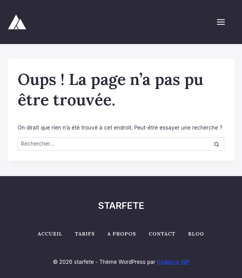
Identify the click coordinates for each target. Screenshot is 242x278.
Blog (196, 234)
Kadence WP (173, 262)
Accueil (50, 234)
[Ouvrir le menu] (224, 21)
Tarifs (85, 234)
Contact (162, 234)
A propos (121, 234)
